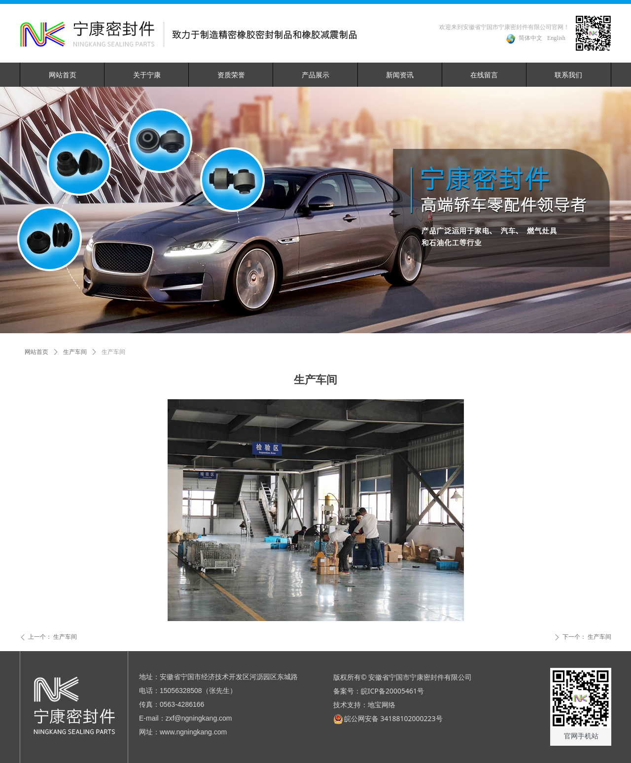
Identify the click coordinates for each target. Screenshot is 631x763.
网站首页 (36, 351)
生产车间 (75, 351)
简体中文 (530, 38)
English (556, 38)
